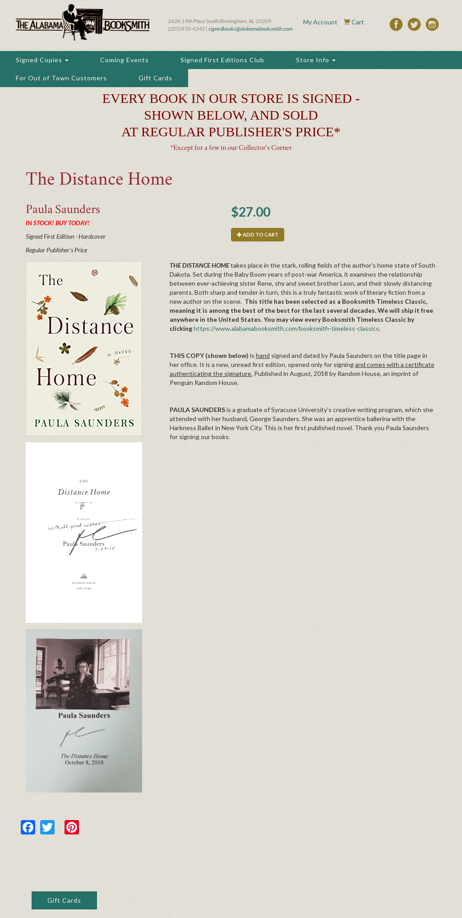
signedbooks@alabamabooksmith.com (250, 28)
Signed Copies (42, 60)
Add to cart (257, 234)
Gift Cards (155, 78)
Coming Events (124, 60)
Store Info (316, 60)
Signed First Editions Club (222, 60)
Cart (357, 22)
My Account (320, 22)
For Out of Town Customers (61, 78)
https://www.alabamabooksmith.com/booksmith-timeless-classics (286, 328)
